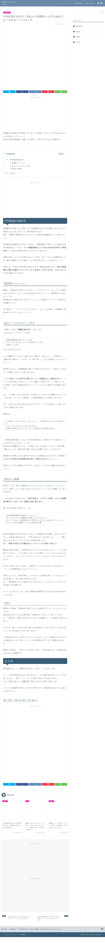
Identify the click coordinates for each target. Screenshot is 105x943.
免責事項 (22, 934)
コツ (12, 700)
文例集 (77, 37)
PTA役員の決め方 (16, 160)
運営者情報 (79, 3)
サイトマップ (67, 3)
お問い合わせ (90, 3)
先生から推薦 (17, 169)
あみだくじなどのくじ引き (21, 166)
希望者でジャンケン (19, 163)
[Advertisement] (35, 113)
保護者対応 (7, 12)
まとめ (12, 173)
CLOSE (61, 153)
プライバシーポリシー (11, 934)
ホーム (58, 3)
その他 (77, 42)
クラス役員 (27, 700)
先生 (6, 700)
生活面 (77, 31)
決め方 (35, 700)
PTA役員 (19, 700)
